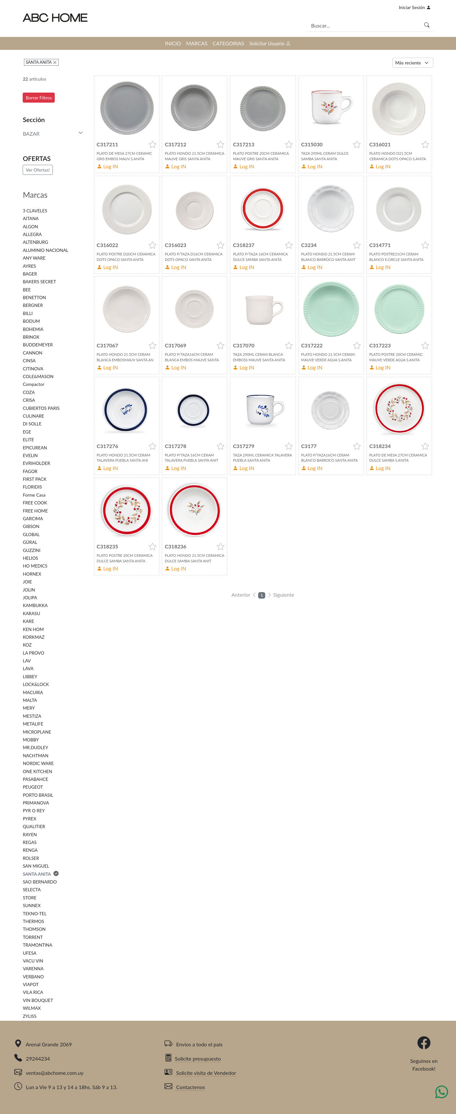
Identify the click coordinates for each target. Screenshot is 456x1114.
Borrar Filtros (39, 97)
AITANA (31, 218)
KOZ (27, 644)
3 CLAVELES (35, 210)
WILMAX (32, 1008)
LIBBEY (30, 676)
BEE (27, 289)
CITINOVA (33, 368)
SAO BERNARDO (40, 881)
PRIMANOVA (36, 802)
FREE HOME (35, 510)
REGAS (30, 842)
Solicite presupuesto (193, 1058)
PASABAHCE (35, 779)
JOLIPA (30, 597)
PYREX (29, 818)
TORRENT (33, 937)
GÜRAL (30, 542)
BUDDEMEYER (38, 344)
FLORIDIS (32, 486)
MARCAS (197, 43)
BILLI (27, 313)
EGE (27, 431)
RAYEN (30, 834)
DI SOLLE (32, 423)
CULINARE (33, 416)
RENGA (30, 850)
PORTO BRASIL (38, 795)
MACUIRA (33, 692)
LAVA (28, 668)
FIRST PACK (34, 479)
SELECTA (31, 889)
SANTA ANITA (39, 62)
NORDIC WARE (38, 763)
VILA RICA (33, 992)
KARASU (31, 613)
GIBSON (31, 526)
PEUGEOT (33, 787)
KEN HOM (33, 629)
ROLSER (31, 858)
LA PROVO (33, 653)
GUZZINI (31, 550)
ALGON (30, 226)
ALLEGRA (32, 234)
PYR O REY (34, 810)
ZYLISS (29, 1016)
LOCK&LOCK (36, 684)
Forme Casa (34, 495)
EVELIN (30, 455)
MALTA (30, 700)
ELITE (28, 439)
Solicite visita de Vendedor (200, 1073)
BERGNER (33, 305)
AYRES (29, 266)
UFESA (29, 953)
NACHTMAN (35, 755)
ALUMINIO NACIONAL (45, 250)
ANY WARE (34, 258)
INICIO (173, 43)
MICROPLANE (37, 732)
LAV (27, 660)
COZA (29, 392)
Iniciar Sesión (415, 7)
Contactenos (185, 1087)
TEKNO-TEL (34, 913)
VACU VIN (33, 960)
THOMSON (34, 929)
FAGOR (30, 471)
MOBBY (31, 739)
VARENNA (33, 968)
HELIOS (30, 558)
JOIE (27, 581)
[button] (152, 144)
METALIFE (33, 723)
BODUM (31, 321)
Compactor (33, 384)
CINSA (29, 360)
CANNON (32, 352)
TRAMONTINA (37, 945)
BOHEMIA (33, 329)
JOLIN (29, 589)
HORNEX (32, 574)
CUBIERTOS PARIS (41, 408)
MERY (29, 708)
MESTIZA (32, 716)
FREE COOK (35, 502)
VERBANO (33, 976)
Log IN (107, 166)
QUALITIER (34, 826)
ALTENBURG (35, 242)
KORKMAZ (33, 637)
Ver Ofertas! (38, 170)
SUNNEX (31, 905)
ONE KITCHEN (37, 771)
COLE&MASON (38, 376)
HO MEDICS (35, 565)
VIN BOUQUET (38, 1000)
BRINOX (31, 337)
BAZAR (31, 133)
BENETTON (34, 297)
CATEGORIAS (228, 43)
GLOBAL (31, 534)
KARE (28, 621)
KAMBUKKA (35, 605)
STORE (29, 897)
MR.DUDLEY (35, 747)
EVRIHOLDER (36, 463)
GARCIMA (33, 518)
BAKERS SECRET (39, 281)
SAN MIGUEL (36, 866)
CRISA (29, 400)
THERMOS (33, 921)
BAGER (30, 273)
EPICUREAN (35, 447)
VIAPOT (31, 984)
